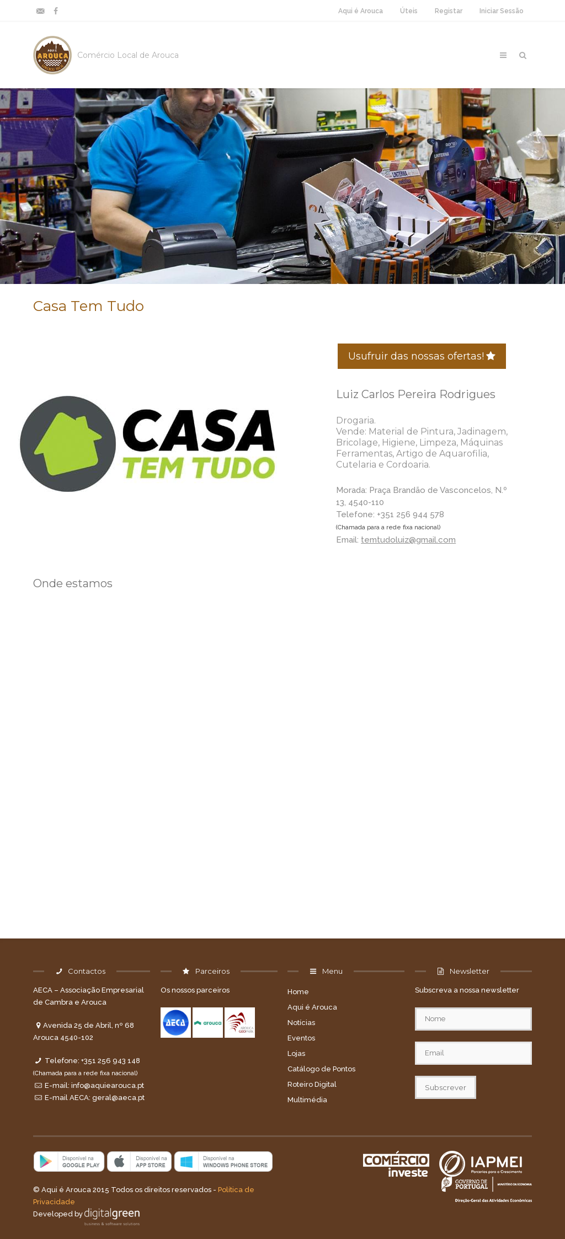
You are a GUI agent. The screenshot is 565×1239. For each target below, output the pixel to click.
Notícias (301, 1022)
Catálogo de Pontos (321, 1069)
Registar (448, 11)
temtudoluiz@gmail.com (408, 540)
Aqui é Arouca (360, 11)
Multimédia (307, 1100)
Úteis (409, 11)
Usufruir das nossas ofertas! (421, 356)
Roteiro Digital (312, 1084)
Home (298, 992)
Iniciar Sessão (501, 11)
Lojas (296, 1053)
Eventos (301, 1038)
